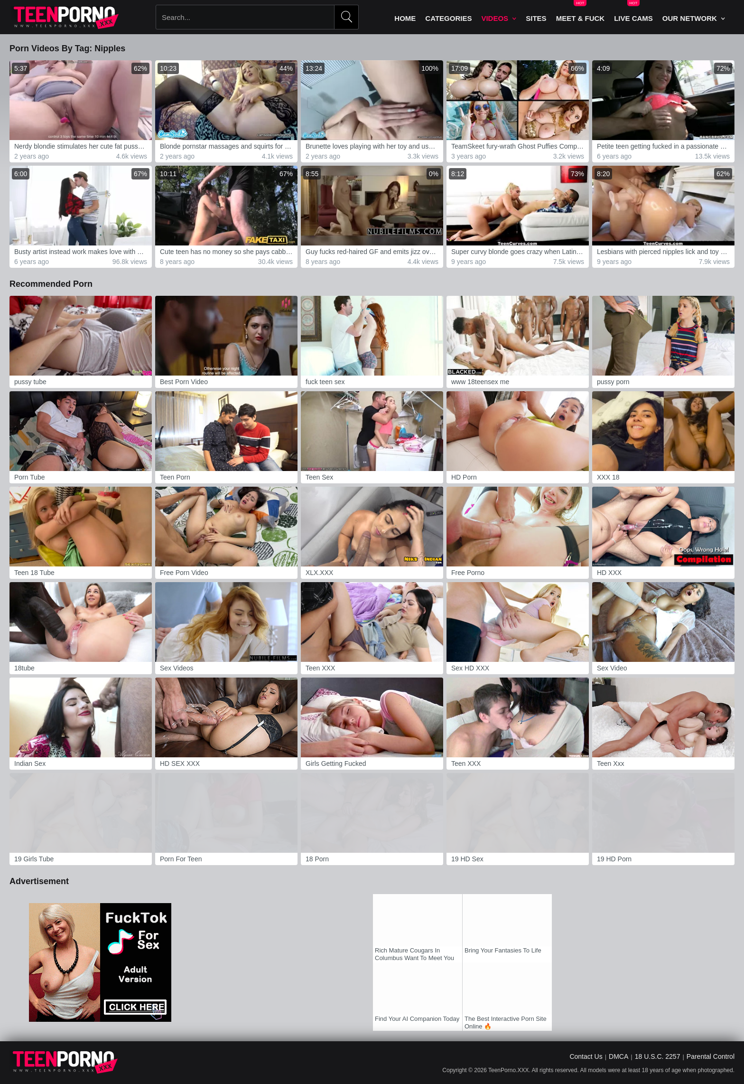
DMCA (618, 1056)
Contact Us (585, 1056)
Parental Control (711, 1056)
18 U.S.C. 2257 (657, 1056)
